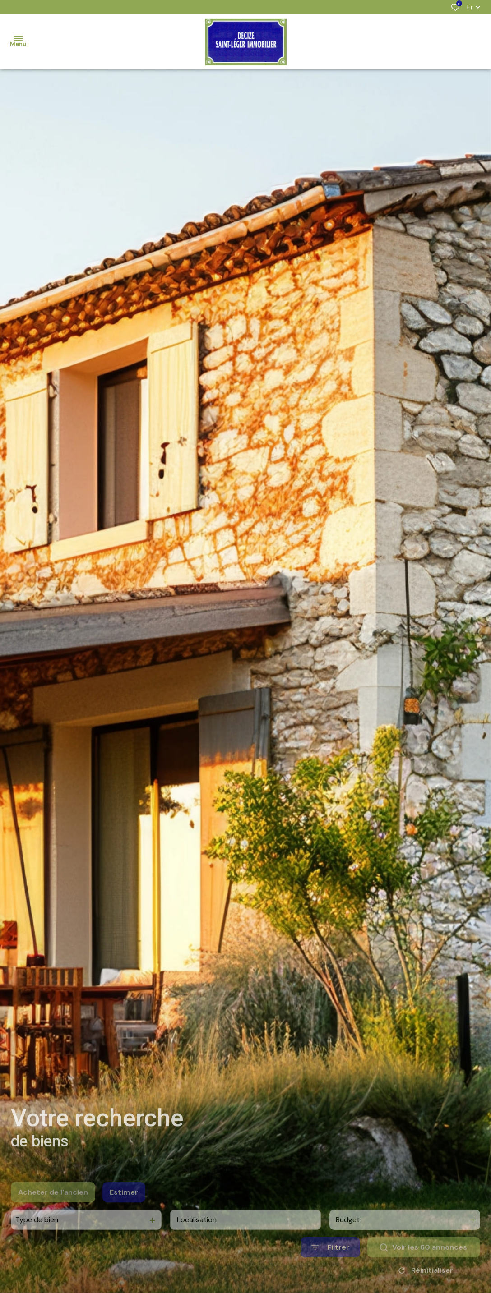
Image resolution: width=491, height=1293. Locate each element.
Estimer (124, 1205)
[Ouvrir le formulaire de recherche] (330, 1261)
